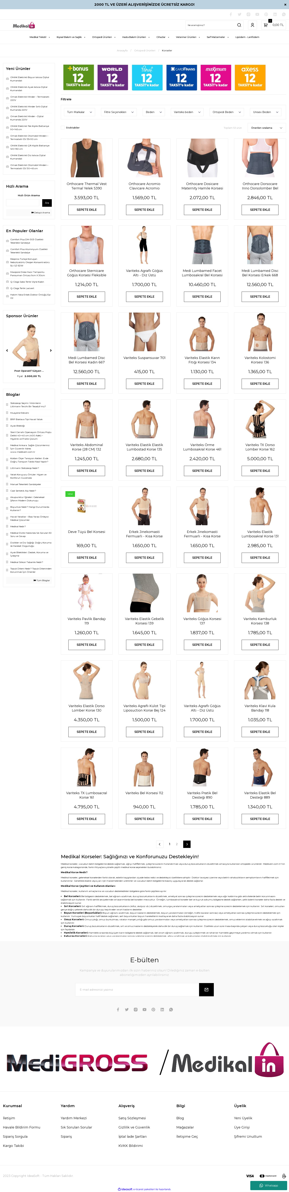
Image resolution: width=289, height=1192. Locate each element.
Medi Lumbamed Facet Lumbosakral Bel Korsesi (202, 273)
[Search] (214, 25)
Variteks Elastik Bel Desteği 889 (260, 795)
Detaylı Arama (41, 212)
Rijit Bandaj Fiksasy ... (29, 370)
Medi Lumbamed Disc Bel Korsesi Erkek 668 (260, 273)
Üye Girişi (242, 1127)
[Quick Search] (22, 202)
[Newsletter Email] (144, 989)
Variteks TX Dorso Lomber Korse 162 (260, 447)
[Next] (51, 350)
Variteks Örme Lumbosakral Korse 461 (202, 447)
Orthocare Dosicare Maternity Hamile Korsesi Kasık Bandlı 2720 (202, 186)
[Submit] (206, 989)
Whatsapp (269, 1186)
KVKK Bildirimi (131, 1146)
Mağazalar (185, 1127)
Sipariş (66, 1137)
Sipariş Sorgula (15, 1137)
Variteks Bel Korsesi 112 (144, 793)
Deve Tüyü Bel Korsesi (86, 532)
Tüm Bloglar (42, 580)
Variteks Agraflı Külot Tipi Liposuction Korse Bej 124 (144, 708)
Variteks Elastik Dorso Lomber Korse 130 (87, 708)
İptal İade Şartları (133, 1137)
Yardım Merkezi (74, 1118)
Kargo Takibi (13, 1146)
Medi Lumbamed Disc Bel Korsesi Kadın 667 (86, 360)
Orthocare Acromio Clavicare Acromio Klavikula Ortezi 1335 (144, 186)
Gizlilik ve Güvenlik (134, 1127)
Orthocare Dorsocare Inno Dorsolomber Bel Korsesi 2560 (260, 186)
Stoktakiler (73, 127)
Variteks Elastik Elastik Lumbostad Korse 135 (144, 447)
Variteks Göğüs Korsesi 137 (202, 621)
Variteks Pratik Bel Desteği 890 (202, 795)
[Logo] (24, 25)
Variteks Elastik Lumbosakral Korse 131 (260, 534)
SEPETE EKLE (87, 210)
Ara (47, 203)
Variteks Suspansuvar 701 (144, 358)
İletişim (9, 1118)
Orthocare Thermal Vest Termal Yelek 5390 (87, 186)
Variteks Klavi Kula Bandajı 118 (260, 708)
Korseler (167, 50)
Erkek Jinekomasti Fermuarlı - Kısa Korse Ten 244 (202, 534)
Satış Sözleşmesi (132, 1118)
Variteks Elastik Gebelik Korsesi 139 (144, 621)
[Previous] (7, 350)
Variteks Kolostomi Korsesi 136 (260, 360)
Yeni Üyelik (243, 1118)
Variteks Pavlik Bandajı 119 (87, 621)
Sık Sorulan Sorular (76, 1127)
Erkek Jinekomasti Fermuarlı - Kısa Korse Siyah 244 (144, 534)
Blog (180, 1118)
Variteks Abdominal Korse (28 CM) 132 (86, 447)
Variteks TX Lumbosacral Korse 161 (86, 795)
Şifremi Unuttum (248, 1137)
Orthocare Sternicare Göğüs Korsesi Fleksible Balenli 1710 (86, 273)
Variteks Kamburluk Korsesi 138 (260, 621)
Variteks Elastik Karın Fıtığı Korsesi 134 (202, 360)
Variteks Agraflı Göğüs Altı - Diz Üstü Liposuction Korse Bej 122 (202, 708)
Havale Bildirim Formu (21, 1127)
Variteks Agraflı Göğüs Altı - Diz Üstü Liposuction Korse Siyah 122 (144, 273)
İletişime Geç (187, 1137)
